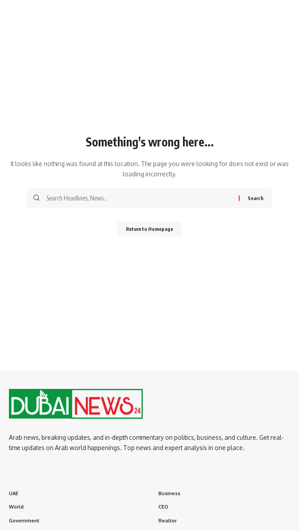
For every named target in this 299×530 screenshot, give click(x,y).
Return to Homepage (149, 229)
